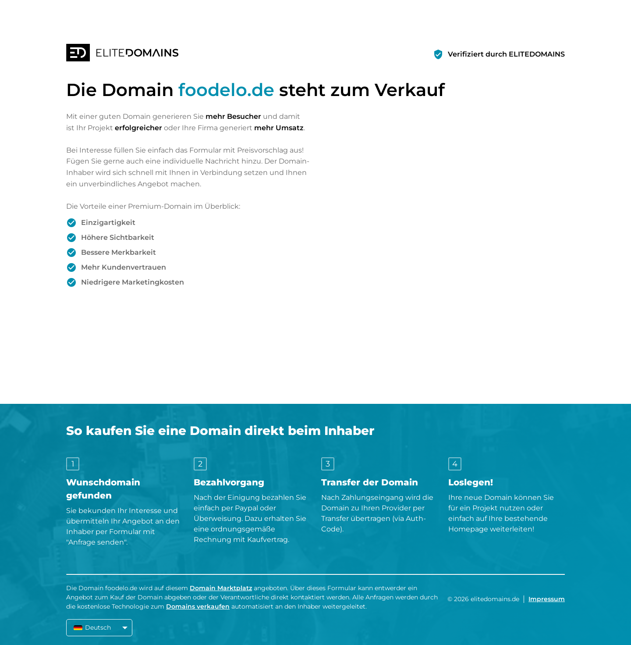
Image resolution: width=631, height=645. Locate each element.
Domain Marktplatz (221, 588)
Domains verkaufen (198, 606)
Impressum (546, 599)
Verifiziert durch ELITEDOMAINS (506, 54)
